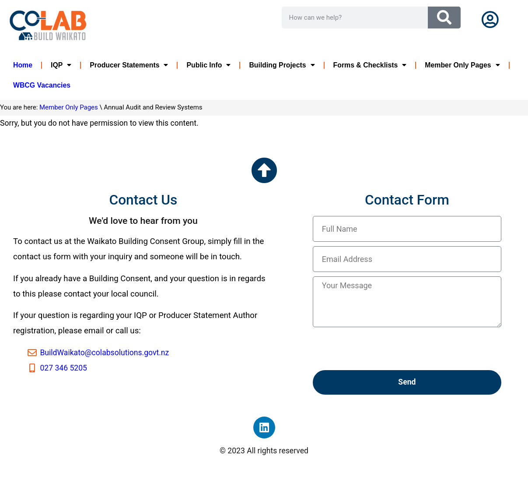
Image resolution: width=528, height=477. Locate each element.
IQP (61, 65)
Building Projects (282, 65)
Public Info (208, 65)
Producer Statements (129, 65)
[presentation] (379, 349)
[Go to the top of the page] (264, 170)
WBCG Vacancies (41, 85)
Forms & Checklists (370, 65)
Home (22, 65)
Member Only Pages (462, 65)
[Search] (444, 17)
